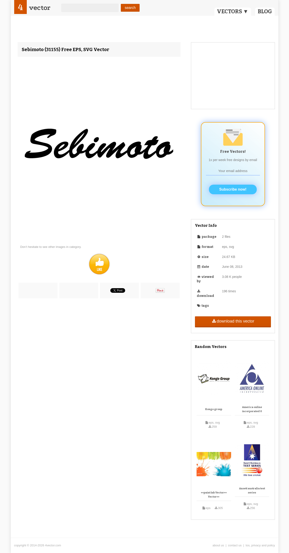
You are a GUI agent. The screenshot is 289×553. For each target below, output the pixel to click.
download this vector (232, 321)
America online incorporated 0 (252, 409)
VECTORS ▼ (232, 11)
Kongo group (213, 409)
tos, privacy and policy (260, 545)
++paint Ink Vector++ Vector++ (214, 494)
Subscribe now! (232, 189)
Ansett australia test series (252, 490)
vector (39, 8)
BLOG (265, 11)
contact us (235, 545)
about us (218, 545)
